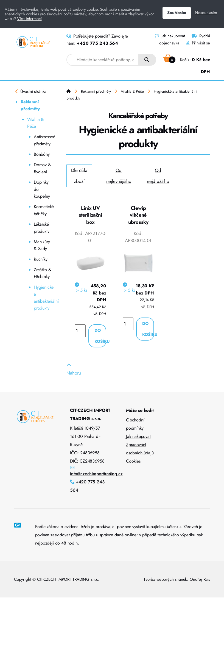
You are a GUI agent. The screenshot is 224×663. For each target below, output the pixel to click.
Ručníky (40, 259)
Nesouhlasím (206, 13)
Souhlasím (176, 13)
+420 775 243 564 (97, 43)
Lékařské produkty (41, 227)
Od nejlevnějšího (118, 176)
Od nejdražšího (158, 176)
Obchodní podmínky (135, 424)
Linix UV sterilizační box (90, 215)
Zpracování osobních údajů (140, 448)
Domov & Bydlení (42, 168)
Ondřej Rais (200, 579)
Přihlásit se (198, 43)
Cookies (133, 461)
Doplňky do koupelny (42, 189)
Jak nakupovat (170, 36)
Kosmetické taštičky (43, 210)
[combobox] (102, 60)
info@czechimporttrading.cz (96, 474)
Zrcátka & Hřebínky (42, 273)
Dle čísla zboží (79, 176)
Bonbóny (42, 154)
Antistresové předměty (43, 140)
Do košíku (100, 335)
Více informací (29, 19)
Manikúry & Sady (42, 245)
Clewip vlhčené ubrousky (138, 215)
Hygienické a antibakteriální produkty (43, 297)
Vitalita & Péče (35, 123)
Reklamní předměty (30, 105)
